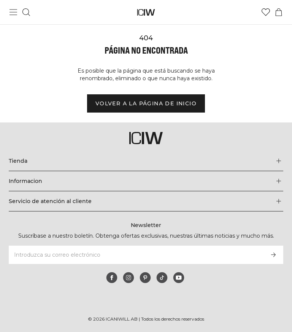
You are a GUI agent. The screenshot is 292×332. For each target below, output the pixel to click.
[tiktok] (162, 277)
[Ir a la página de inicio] (146, 12)
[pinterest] (145, 277)
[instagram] (128, 277)
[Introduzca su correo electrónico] (135, 255)
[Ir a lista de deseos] (265, 12)
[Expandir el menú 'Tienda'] (146, 161)
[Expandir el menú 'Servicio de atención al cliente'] (146, 201)
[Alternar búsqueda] (26, 12)
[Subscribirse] (273, 254)
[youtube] (178, 277)
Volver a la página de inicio (146, 103)
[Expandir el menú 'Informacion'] (146, 181)
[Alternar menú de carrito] (278, 12)
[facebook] (111, 277)
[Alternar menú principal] (13, 12)
